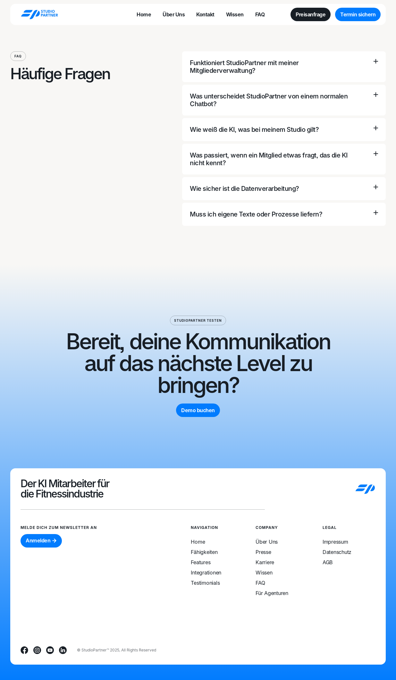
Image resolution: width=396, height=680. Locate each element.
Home (198, 542)
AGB (328, 562)
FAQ (260, 583)
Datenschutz (337, 552)
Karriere (265, 562)
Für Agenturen (272, 593)
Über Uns (267, 542)
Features (200, 562)
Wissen (264, 572)
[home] (39, 14)
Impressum (335, 542)
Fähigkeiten (204, 552)
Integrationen (206, 572)
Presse (263, 552)
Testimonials (205, 583)
